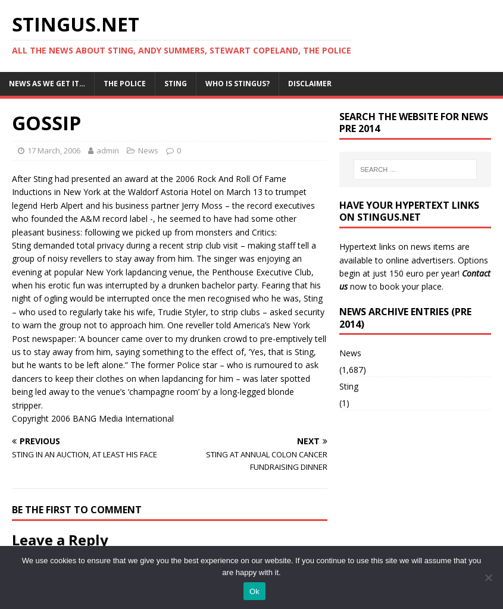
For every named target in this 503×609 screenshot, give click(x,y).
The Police (125, 84)
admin (107, 150)
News (148, 150)
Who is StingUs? (237, 84)
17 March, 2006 (53, 150)
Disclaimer (310, 84)
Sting (175, 84)
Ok (254, 591)
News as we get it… (47, 84)
